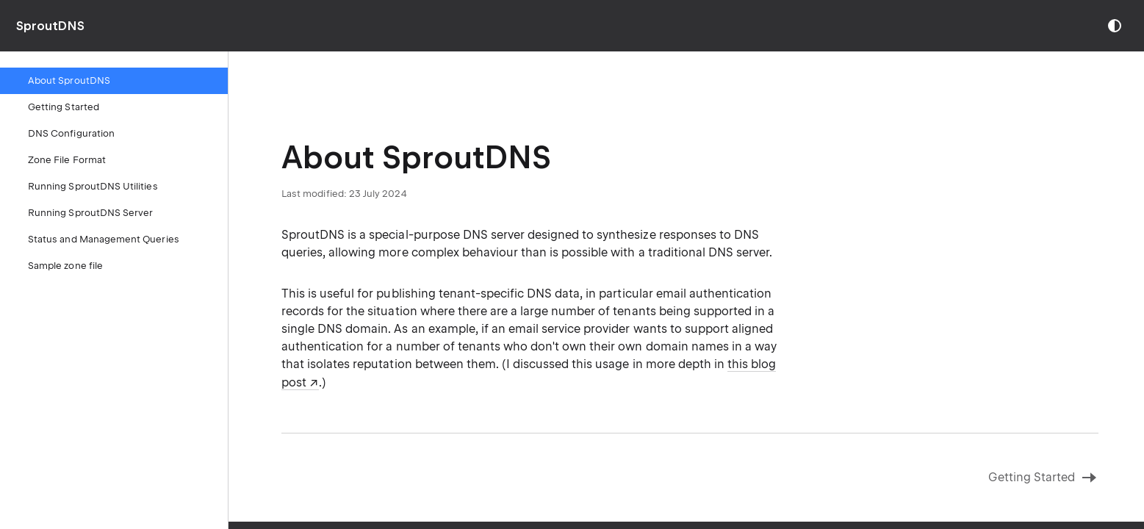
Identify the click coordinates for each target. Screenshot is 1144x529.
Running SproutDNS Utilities (93, 186)
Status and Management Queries (103, 239)
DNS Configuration (71, 133)
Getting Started (63, 106)
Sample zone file (65, 265)
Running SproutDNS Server (90, 212)
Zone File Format (67, 159)
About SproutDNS (69, 80)
